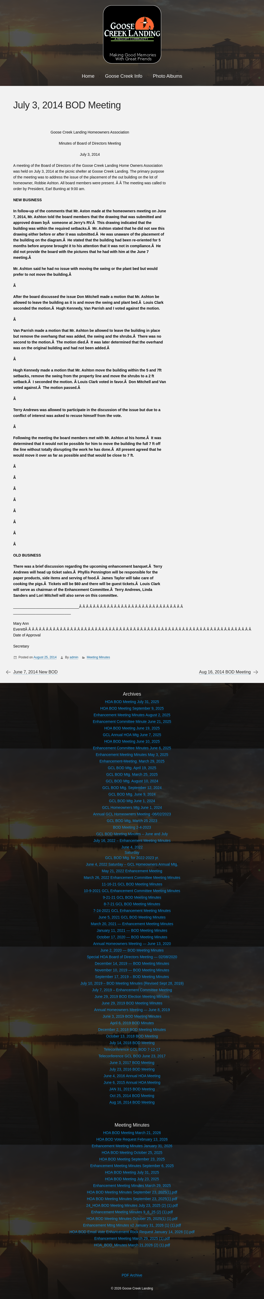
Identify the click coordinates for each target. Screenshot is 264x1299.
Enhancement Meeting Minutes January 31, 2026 (132, 1146)
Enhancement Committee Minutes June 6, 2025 (132, 748)
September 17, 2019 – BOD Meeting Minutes (132, 977)
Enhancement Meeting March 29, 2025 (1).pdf (132, 1238)
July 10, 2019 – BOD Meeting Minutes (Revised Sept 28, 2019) (132, 983)
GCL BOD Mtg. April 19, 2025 (132, 768)
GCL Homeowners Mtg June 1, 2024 (132, 807)
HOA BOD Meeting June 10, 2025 (132, 741)
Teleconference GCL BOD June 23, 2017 (132, 1056)
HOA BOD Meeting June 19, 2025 (132, 728)
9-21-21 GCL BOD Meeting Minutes (132, 897)
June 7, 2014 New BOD (35, 672)
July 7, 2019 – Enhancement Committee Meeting (132, 990)
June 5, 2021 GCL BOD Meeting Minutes (132, 917)
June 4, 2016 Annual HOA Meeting (132, 1076)
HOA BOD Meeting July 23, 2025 (132, 1179)
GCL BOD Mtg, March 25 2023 (132, 821)
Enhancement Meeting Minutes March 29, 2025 (132, 1185)
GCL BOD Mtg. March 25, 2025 (132, 774)
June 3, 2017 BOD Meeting (132, 1063)
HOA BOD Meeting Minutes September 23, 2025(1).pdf (132, 1192)
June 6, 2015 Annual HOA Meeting (132, 1082)
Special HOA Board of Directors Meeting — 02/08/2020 (132, 957)
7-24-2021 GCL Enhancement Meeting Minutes (132, 910)
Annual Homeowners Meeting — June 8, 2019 (132, 1010)
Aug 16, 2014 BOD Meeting (225, 672)
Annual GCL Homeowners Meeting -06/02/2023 (132, 814)
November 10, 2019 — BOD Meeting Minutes (132, 970)
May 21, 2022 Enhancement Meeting (132, 871)
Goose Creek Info (123, 76)
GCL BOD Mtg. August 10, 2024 (132, 781)
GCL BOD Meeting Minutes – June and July (132, 834)
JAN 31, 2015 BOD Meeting (132, 1089)
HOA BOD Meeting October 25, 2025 (132, 1152)
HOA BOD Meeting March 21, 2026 (132, 1133)
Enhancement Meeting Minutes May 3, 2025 (132, 754)
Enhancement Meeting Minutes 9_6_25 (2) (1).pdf (132, 1212)
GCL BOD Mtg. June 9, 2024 (131, 794)
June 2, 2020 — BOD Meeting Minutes (132, 950)
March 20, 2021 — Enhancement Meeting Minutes (132, 924)
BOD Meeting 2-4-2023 (132, 827)
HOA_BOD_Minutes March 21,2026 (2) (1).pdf (132, 1245)
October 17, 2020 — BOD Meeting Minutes (132, 937)
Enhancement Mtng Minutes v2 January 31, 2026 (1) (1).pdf (132, 1225)
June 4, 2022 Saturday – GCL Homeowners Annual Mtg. (132, 864)
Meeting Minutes (98, 657)
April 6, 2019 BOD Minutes (132, 1023)
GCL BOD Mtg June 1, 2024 (132, 801)
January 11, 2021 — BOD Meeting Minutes (132, 930)
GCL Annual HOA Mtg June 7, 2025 (132, 735)
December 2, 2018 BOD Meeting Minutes (132, 1029)
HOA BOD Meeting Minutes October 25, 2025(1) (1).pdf (132, 1219)
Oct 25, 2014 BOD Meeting (132, 1096)
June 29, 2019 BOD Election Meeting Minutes (132, 996)
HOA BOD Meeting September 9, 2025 (132, 708)
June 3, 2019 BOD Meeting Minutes (132, 1016)
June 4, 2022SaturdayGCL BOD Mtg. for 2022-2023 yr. (132, 852)
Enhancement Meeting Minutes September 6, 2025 (132, 1166)
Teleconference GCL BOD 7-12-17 (132, 1049)
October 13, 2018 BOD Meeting (132, 1036)
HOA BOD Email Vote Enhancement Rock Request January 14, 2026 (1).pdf (132, 1232)
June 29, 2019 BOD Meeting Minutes (132, 1003)
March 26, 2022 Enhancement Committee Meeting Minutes (132, 877)
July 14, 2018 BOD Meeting (132, 1043)
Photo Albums (167, 76)
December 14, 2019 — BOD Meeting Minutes (132, 963)
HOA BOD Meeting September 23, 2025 (132, 1159)
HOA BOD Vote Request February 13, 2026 (132, 1139)
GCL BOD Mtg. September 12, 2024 (131, 788)
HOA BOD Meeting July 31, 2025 (132, 702)
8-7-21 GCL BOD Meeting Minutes (132, 904)
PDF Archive (132, 1275)
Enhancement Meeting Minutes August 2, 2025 (132, 715)
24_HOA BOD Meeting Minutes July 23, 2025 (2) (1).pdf (132, 1205)
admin (74, 657)
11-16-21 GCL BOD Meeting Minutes (132, 884)
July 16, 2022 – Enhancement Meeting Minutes (132, 840)
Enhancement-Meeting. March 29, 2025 (132, 761)
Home (88, 76)
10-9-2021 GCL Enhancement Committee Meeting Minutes (132, 891)
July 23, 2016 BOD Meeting (132, 1069)
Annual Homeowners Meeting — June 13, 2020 (132, 944)
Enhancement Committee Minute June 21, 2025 (132, 721)
